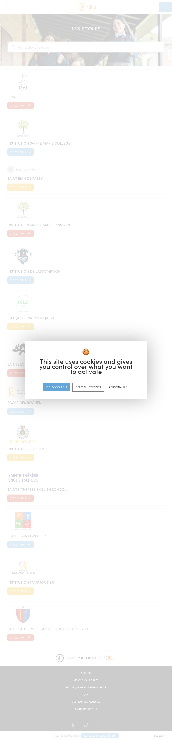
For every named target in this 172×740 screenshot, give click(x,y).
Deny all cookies (88, 387)
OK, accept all (56, 387)
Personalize (118, 387)
